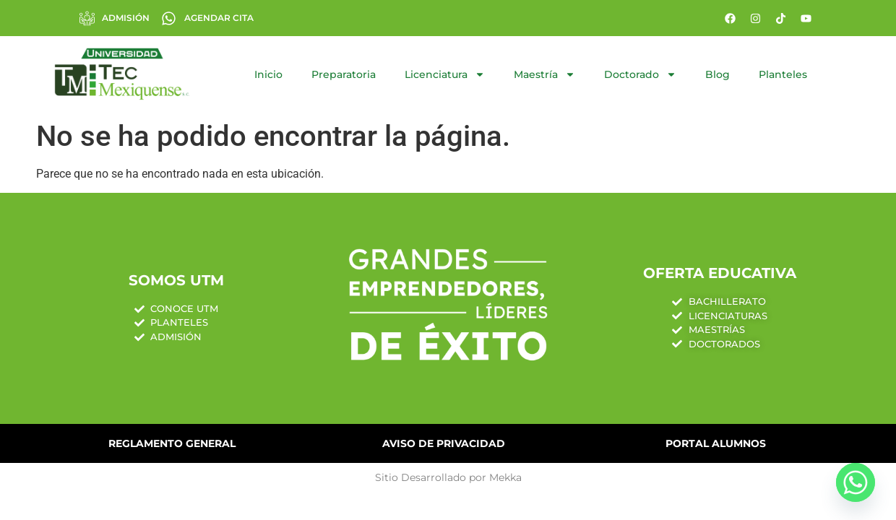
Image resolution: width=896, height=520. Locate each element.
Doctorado (640, 74)
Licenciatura (445, 74)
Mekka (505, 477)
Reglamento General (172, 443)
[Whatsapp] (855, 482)
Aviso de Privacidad (443, 443)
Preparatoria (343, 74)
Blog (717, 74)
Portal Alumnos (715, 443)
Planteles (783, 74)
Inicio (268, 74)
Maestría (544, 74)
